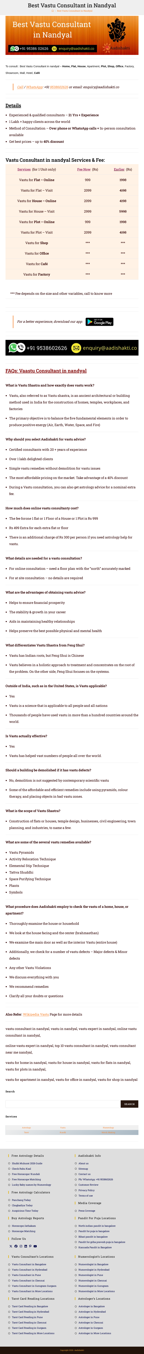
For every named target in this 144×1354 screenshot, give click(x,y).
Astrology (26, 1127)
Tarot (26, 1132)
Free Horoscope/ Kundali (26, 1174)
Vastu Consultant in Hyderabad (29, 1269)
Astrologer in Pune (89, 1317)
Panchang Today (21, 1200)
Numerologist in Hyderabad (94, 1269)
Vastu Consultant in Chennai (28, 1280)
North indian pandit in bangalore (97, 1225)
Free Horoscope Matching (26, 1179)
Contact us (84, 1174)
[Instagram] (21, 1246)
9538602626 (59, 87)
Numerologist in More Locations (97, 1291)
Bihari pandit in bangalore (93, 1236)
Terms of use (86, 1195)
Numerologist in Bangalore (93, 1264)
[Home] (53, 10)
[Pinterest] (30, 1246)
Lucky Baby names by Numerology (31, 1184)
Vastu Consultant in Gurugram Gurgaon (34, 1285)
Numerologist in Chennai (93, 1280)
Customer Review (89, 1184)
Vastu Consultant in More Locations (32, 1291)
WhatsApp (34, 87)
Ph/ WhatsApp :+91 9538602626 (96, 1179)
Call (20, 87)
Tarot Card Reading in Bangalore (30, 1306)
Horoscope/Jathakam (24, 1225)
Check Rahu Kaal (21, 1168)
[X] (10, 1246)
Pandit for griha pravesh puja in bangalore (102, 1242)
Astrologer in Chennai (91, 1322)
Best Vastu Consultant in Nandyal (74, 10)
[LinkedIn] (25, 1246)
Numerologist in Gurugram (94, 1285)
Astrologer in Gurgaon (91, 1327)
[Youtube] (35, 1246)
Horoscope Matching (23, 1231)
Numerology (108, 1127)
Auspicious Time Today (25, 1210)
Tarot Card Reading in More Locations (33, 1333)
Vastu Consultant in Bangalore (29, 1264)
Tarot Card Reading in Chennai (29, 1322)
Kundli (63, 1132)
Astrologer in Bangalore (92, 1306)
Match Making (108, 1132)
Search (129, 1104)
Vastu (62, 1127)
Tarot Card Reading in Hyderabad (30, 1311)
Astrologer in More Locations (95, 1333)
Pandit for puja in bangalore (94, 1231)
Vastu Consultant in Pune (26, 1275)
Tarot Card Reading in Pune (27, 1317)
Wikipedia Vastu (36, 1014)
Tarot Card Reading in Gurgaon (29, 1327)
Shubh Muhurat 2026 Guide (27, 1163)
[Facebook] (15, 1246)
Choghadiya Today (22, 1205)
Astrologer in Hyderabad (92, 1311)
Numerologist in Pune (91, 1275)
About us (83, 1163)
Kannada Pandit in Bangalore (95, 1247)
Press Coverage (87, 1210)
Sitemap (83, 1168)
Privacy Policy (87, 1190)
